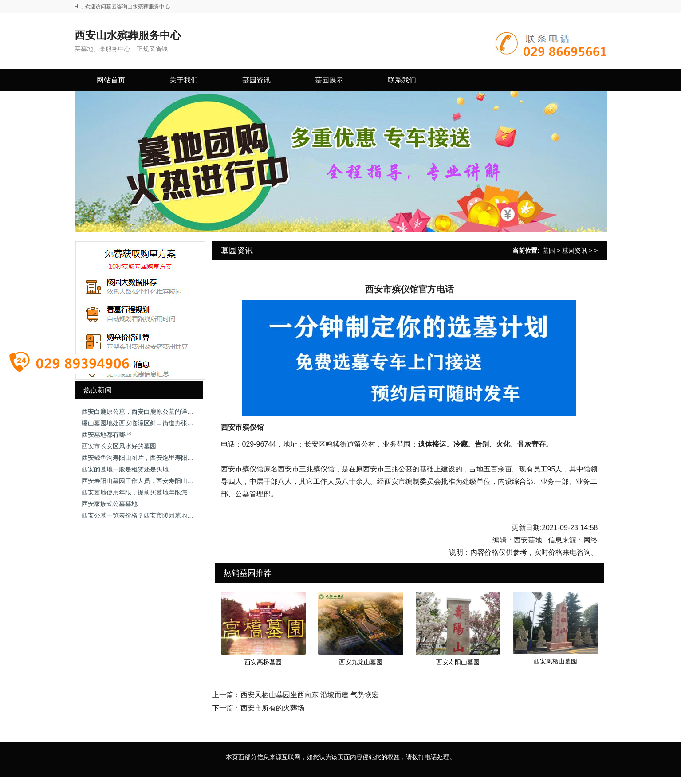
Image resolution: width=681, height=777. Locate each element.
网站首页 (111, 80)
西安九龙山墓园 (360, 662)
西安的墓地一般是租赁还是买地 (125, 469)
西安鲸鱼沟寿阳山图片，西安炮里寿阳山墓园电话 (150, 457)
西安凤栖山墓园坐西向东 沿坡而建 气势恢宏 (309, 695)
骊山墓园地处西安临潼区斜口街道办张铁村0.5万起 (151, 423)
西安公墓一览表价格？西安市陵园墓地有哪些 (144, 515)
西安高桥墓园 (263, 662)
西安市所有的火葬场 (272, 708)
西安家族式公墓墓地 (110, 503)
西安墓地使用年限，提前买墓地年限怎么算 (141, 492)
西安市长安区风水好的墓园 (119, 446)
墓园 (549, 250)
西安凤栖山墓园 (555, 661)
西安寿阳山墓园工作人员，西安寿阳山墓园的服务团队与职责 (165, 480)
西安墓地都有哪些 (106, 434)
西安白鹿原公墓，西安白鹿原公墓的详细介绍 (144, 411)
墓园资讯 (574, 250)
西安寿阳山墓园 (458, 662)
